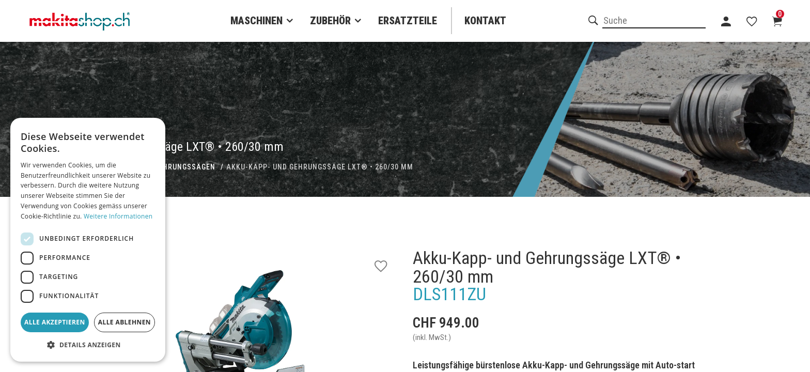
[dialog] (87, 240)
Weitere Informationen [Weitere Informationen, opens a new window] (118, 216)
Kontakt (485, 20)
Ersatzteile (407, 20)
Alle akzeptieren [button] (54, 322)
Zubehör (330, 20)
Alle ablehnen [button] (124, 322)
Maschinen (256, 20)
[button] (88, 345)
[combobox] (654, 21)
